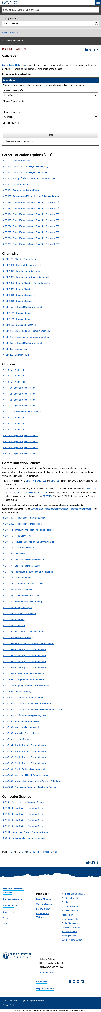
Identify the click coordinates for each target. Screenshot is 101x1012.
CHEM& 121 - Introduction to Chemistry (21, 271)
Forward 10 (46, 852)
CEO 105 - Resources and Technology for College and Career (31, 196)
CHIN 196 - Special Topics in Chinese (20, 400)
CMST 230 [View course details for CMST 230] (11, 492)
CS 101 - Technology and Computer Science (23, 802)
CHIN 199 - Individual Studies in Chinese (22, 411)
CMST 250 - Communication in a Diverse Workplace (27, 703)
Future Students (43, 899)
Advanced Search (10, 32)
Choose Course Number (14, 101)
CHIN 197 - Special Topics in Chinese (20, 405)
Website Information (71, 927)
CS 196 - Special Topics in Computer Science (24, 820)
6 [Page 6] (22, 852)
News (5, 923)
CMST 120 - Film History (14, 554)
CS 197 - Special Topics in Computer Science (24, 826)
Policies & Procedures (72, 898)
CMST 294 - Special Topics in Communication (24, 745)
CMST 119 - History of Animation (18, 548)
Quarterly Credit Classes (13, 65)
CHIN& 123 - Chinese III (14, 382)
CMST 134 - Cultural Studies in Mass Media (23, 583)
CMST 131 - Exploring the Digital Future (21, 566)
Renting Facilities (69, 936)
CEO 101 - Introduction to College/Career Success (26, 172)
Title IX (65, 902)
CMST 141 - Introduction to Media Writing (22, 601)
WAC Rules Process (71, 906)
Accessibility (67, 915)
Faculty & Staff (43, 909)
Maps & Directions (45, 988)
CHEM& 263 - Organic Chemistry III (19, 325)
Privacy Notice (9, 1005)
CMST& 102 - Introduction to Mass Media (22, 524)
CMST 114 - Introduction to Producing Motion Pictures (28, 530)
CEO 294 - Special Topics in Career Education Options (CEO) (31, 226)
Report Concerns (69, 931)
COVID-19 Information (72, 940)
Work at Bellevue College (73, 894)
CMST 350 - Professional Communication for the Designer (30, 787)
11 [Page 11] (38, 852)
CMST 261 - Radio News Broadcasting (21, 721)
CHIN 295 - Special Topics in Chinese (20, 441)
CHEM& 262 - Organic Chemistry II (19, 319)
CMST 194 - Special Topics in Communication (24, 649)
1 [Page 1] (8, 852)
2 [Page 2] (11, 852)
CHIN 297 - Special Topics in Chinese (20, 453)
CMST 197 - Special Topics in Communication (24, 667)
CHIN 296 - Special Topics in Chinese (20, 447)
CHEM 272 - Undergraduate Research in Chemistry (26, 331)
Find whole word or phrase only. (20, 141)
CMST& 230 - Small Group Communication (23, 697)
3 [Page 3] (14, 852)
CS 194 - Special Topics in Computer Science (24, 808)
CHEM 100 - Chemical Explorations (19, 259)
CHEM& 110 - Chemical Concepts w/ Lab (22, 265)
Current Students (44, 904)
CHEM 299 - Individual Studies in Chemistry (23, 343)
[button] (98, 2)
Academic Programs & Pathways (13, 890)
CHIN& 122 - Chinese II (13, 376)
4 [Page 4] (16, 852)
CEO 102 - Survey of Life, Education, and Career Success (29, 178)
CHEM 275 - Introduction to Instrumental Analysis (26, 337)
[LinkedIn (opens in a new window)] (82, 981)
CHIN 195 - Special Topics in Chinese (20, 394)
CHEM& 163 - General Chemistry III (19, 301)
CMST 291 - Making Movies (16, 739)
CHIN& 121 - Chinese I (13, 370)
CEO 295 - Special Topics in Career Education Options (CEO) (31, 232)
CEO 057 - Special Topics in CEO (18, 160)
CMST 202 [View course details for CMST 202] (41, 481)
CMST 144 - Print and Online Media (19, 613)
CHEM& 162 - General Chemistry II (19, 295)
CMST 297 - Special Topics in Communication (24, 763)
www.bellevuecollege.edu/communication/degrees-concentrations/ (62, 509)
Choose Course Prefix (13, 90)
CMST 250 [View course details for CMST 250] (22, 492)
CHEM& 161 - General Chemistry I (18, 289)
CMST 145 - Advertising (14, 619)
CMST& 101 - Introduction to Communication (24, 518)
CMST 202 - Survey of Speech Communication (24, 673)
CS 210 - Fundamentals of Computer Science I (24, 838)
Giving (5, 918)
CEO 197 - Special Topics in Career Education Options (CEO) (31, 220)
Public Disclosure (70, 923)
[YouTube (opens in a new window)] (74, 981)
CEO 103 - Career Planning (15, 184)
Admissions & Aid (11, 899)
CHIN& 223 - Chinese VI (14, 430)
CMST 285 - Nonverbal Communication (21, 733)
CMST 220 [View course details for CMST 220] (56, 481)
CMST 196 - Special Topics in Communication (24, 661)
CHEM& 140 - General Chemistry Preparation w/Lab (27, 283)
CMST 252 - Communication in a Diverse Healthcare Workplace (32, 709)
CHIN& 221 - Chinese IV (14, 417)
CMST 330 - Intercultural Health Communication (25, 775)
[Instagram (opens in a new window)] (78, 981)
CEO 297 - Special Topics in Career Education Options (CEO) (31, 244)
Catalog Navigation (14, 40)
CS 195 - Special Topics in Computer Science (24, 814)
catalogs (21, 1010)
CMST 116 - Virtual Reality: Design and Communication (28, 542)
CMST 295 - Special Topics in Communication (24, 751)
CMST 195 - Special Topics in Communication (24, 655)
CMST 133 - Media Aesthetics (17, 577)
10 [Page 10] (34, 852)
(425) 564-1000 (46, 972)
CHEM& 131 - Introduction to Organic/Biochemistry (27, 277)
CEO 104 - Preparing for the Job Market (21, 190)
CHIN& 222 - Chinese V (13, 423)
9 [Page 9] (30, 852)
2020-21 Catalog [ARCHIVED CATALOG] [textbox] (21, 10)
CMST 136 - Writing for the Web (17, 589)
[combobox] (50, 10)
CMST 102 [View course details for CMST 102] (31, 481)
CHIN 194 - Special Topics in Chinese (20, 388)
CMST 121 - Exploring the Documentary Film (23, 560)
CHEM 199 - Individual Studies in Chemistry (23, 307)
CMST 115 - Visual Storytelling (17, 536)
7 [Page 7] (25, 852)
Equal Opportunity (70, 910)
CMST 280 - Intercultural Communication (22, 727)
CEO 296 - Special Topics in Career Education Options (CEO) (31, 238)
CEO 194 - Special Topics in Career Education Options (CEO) (31, 202)
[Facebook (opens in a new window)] (70, 981)
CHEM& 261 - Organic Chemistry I (18, 313)
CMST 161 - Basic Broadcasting (18, 637)
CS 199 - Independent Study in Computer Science (26, 832)
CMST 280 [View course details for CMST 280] (32, 492)
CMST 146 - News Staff (14, 625)
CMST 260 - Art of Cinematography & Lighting (24, 715)
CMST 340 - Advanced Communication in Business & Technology (33, 781)
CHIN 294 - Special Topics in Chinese (20, 435)
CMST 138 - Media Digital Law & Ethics (21, 595)
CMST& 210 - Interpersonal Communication (23, 679)
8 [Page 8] (27, 852)
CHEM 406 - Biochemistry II (16, 355)
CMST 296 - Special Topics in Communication (24, 757)
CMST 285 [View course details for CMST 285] (43, 492)
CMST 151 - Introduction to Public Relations (23, 631)
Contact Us (41, 981)
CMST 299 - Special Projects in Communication (25, 769)
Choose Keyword (11, 123)
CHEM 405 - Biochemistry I (15, 349)
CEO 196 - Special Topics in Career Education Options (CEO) (31, 214)
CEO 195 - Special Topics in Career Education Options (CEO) (31, 208)
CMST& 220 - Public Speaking (17, 691)
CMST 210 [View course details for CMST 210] (91, 488)
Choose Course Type (12, 112)
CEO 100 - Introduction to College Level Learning (25, 166)
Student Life (8, 905)
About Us (7, 912)
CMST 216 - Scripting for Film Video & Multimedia (26, 685)
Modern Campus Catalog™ (73, 1010)
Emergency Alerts (70, 919)
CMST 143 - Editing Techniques (17, 607)
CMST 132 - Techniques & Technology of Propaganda (28, 572)
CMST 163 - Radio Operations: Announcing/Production (28, 643)
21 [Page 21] (56, 852)
